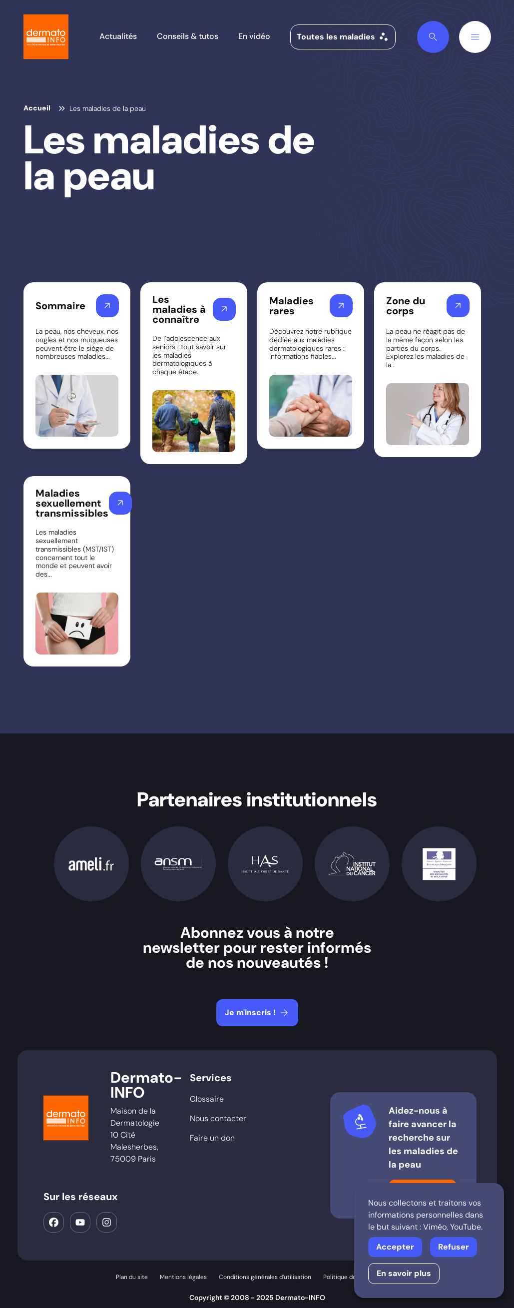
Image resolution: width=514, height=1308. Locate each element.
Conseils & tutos (187, 36)
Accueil (36, 107)
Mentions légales (183, 1277)
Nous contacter (218, 1118)
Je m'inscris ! (257, 1013)
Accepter (395, 1247)
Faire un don (212, 1138)
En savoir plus (404, 1273)
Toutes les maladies (343, 37)
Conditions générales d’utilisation (265, 1277)
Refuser (453, 1247)
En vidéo (254, 36)
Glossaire (207, 1099)
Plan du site (132, 1277)
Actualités (118, 36)
